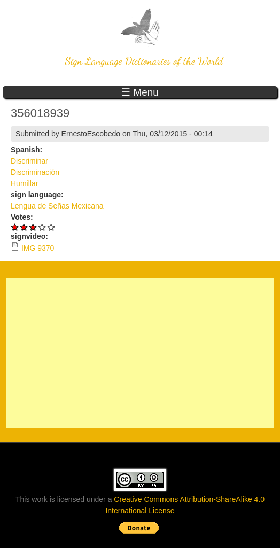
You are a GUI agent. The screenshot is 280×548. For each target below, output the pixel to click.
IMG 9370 (37, 248)
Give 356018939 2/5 (24, 227)
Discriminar (29, 161)
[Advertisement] (140, 353)
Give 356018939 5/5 (51, 227)
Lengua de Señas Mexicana (57, 206)
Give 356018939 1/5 (15, 227)
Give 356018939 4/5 (42, 227)
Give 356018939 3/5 (33, 227)
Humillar (24, 183)
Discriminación (35, 172)
